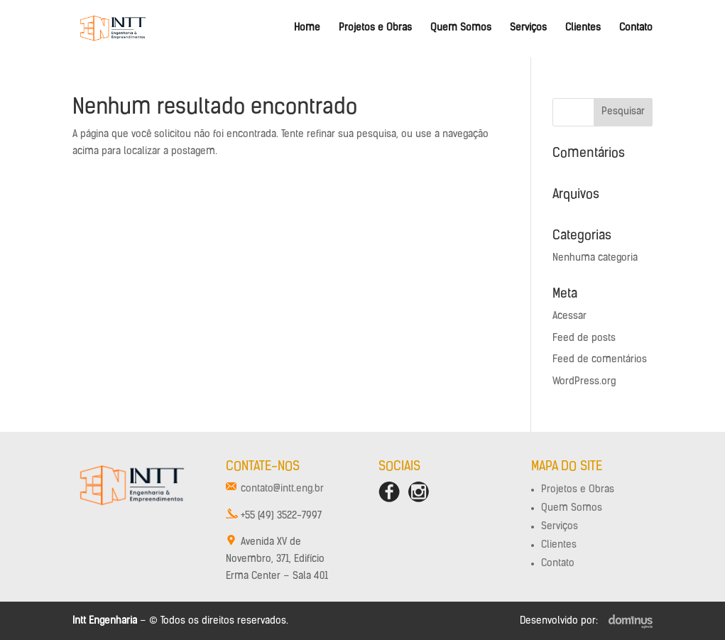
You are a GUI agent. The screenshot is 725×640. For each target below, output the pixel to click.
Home (307, 28)
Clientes (583, 28)
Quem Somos (460, 28)
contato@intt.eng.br (282, 489)
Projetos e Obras (375, 28)
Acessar (569, 316)
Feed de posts (584, 338)
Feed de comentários (599, 359)
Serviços (528, 28)
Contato (636, 28)
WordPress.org (584, 381)
